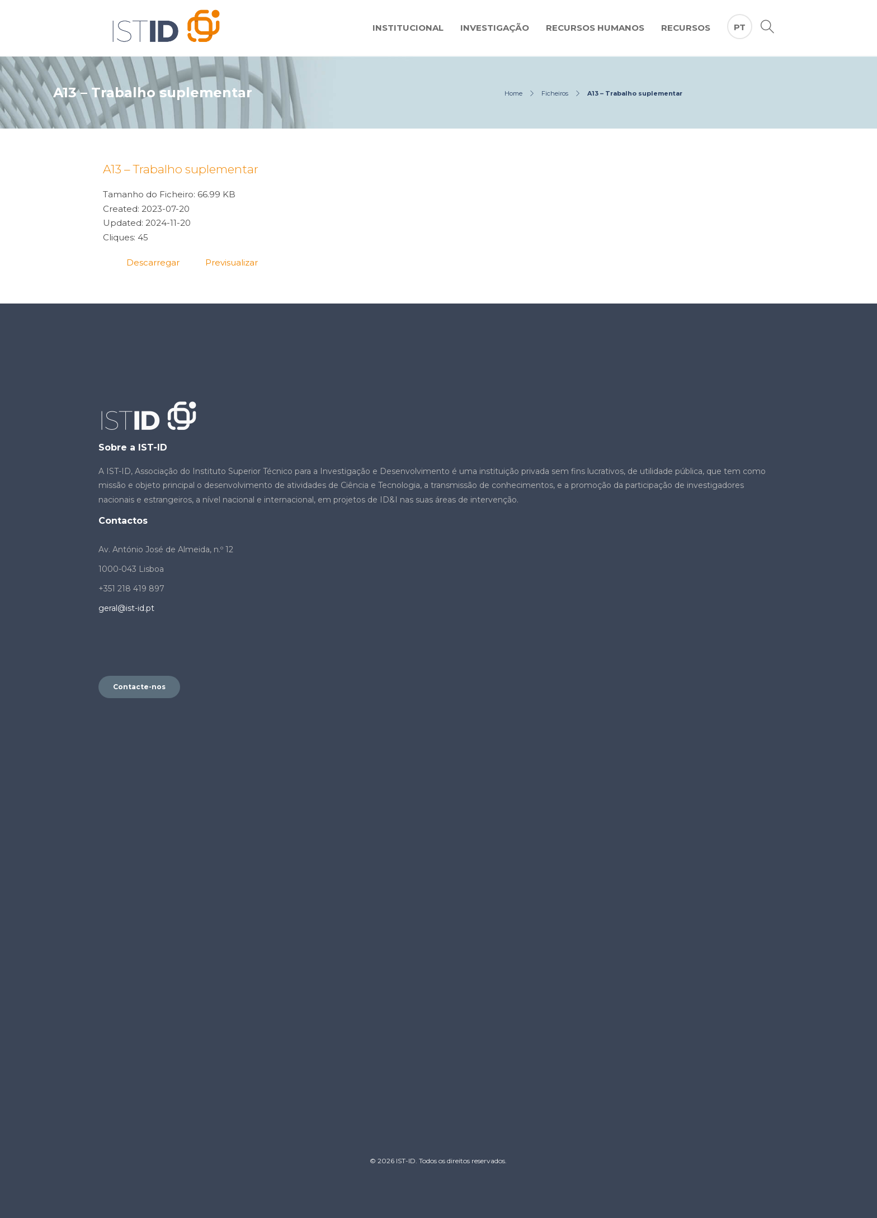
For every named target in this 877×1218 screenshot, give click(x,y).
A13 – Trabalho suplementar (180, 169)
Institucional (408, 27)
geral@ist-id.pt (126, 608)
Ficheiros (554, 93)
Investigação (494, 27)
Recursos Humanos (595, 27)
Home (513, 93)
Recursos (685, 27)
